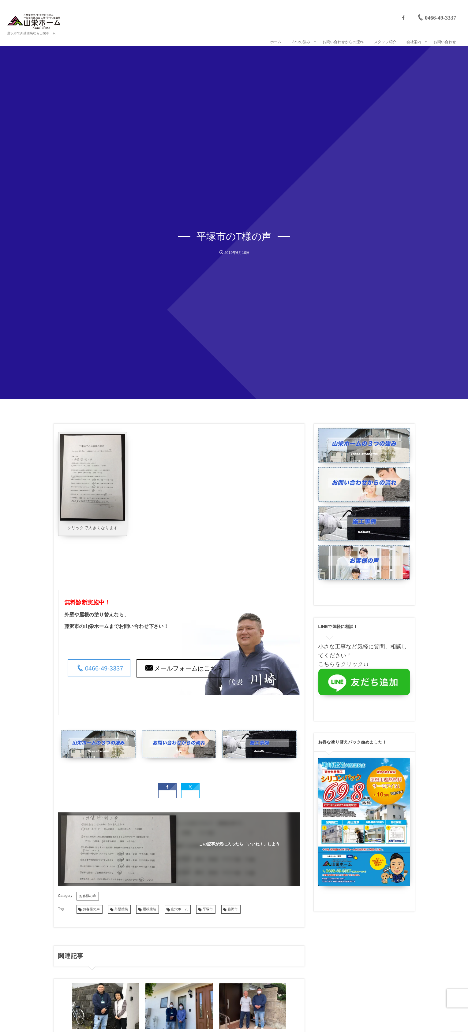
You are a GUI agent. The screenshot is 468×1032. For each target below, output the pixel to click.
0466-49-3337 (104, 668)
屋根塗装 (149, 906)
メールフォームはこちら (188, 668)
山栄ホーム (179, 906)
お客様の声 (87, 893)
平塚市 (208, 906)
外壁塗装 (121, 906)
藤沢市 (233, 906)
